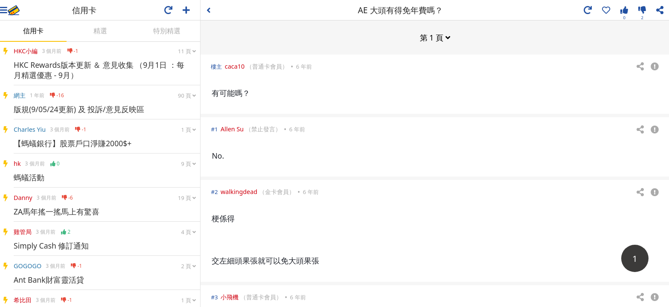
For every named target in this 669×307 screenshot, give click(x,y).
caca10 (234, 66)
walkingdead (239, 191)
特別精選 (166, 30)
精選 (100, 30)
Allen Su (232, 129)
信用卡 (33, 30)
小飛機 (230, 297)
